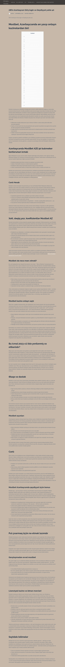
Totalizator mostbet (29, 97)
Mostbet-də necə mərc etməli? (32, 45)
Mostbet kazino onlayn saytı (31, 46)
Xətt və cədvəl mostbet (30, 90)
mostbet (40, 177)
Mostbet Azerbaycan (29, 13)
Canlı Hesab (28, 40)
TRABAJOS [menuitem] (31, 2)
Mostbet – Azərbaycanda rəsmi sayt (33, 82)
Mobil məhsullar (28, 87)
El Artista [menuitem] (20, 2)
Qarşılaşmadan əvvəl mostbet (32, 61)
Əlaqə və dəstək (29, 51)
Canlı (26, 55)
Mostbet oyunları (29, 53)
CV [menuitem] (25, 2)
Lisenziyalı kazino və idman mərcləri (33, 63)
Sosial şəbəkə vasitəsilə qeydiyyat (33, 80)
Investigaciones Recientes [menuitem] (45, 2)
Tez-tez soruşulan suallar (31, 95)
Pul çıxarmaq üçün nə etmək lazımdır (33, 60)
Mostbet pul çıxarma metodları (32, 88)
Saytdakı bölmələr (29, 65)
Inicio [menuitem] (13, 2)
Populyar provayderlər (30, 105)
